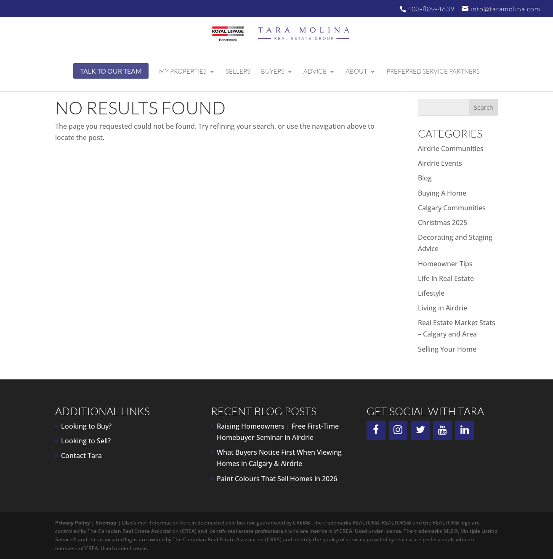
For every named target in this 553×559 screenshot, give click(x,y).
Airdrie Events (440, 163)
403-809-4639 (431, 9)
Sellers (238, 72)
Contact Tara (81, 455)
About (356, 72)
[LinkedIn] (464, 430)
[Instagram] (398, 430)
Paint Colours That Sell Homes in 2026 (277, 478)
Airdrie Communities (451, 148)
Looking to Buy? (86, 426)
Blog (425, 178)
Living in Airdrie (442, 308)
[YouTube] (442, 430)
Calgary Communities (452, 207)
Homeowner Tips (445, 263)
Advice (315, 72)
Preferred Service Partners (433, 72)
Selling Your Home (447, 349)
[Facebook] (376, 430)
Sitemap (106, 522)
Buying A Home (442, 193)
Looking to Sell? (86, 440)
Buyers (272, 72)
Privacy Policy (72, 522)
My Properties (183, 72)
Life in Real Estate (446, 278)
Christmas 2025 (442, 222)
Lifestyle (431, 293)
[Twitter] (420, 430)
